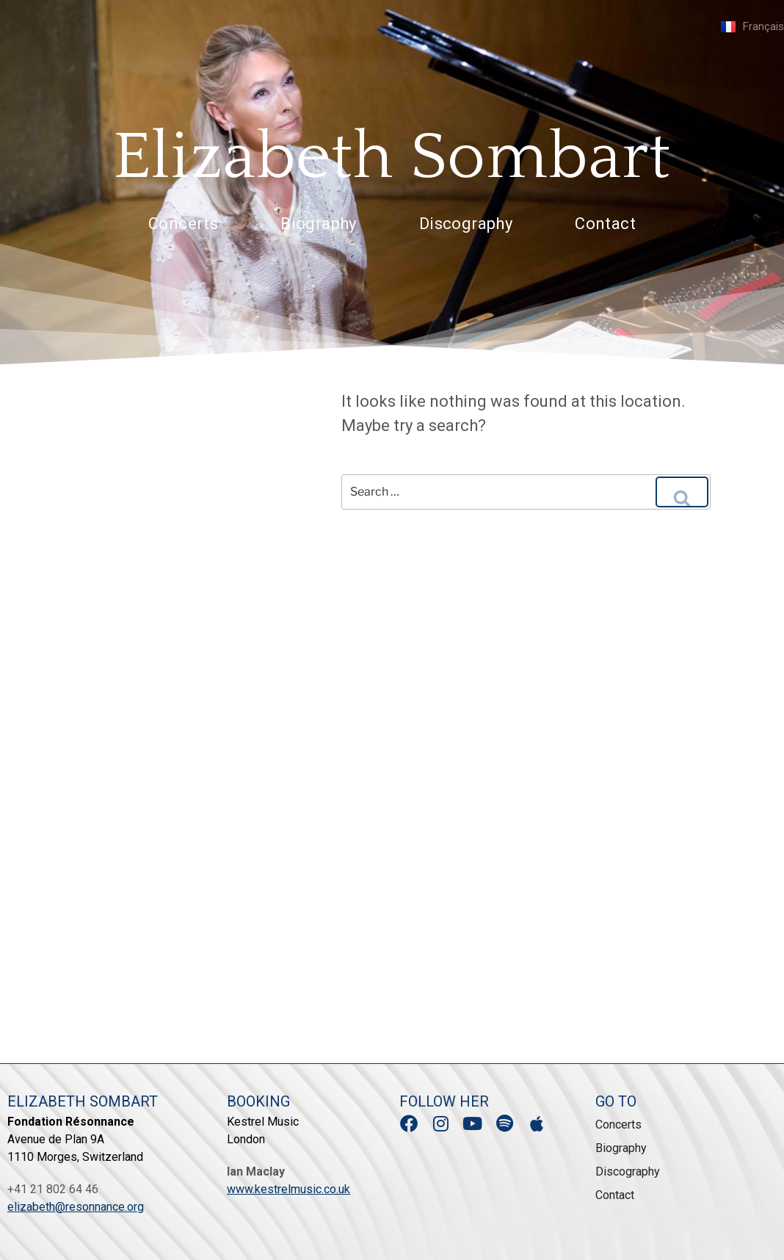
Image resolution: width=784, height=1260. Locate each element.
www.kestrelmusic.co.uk (288, 1189)
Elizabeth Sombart (392, 157)
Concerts (183, 223)
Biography (318, 223)
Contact (605, 223)
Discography (465, 223)
